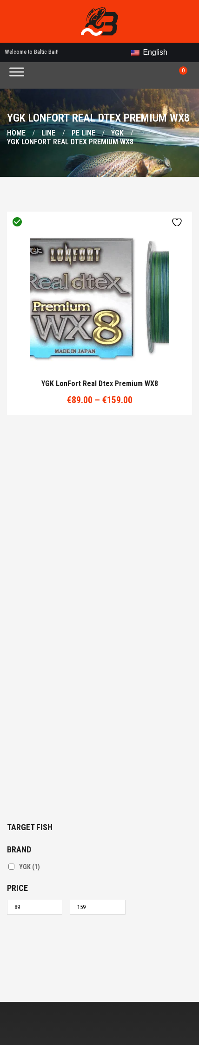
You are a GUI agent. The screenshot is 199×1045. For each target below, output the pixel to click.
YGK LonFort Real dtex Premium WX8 (99, 384)
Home (16, 133)
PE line (83, 133)
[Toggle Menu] (16, 71)
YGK (117, 133)
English (149, 52)
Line (48, 133)
